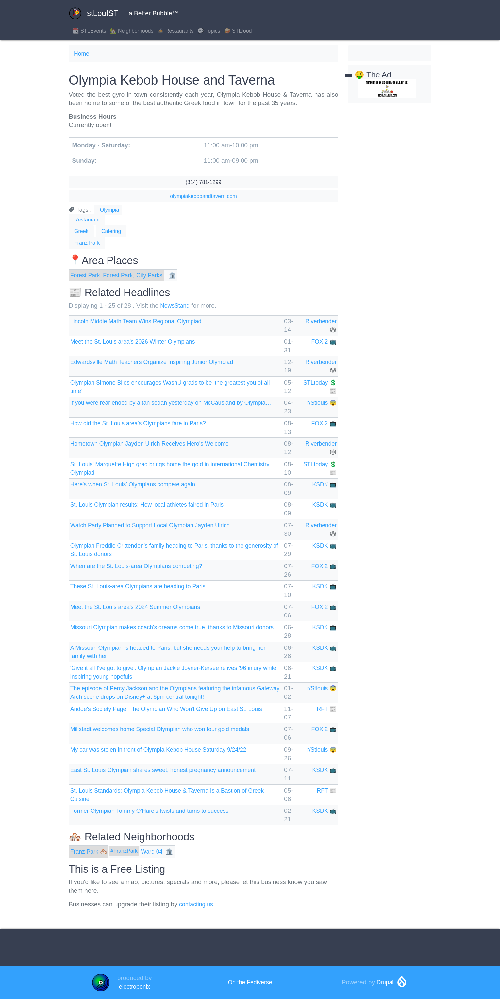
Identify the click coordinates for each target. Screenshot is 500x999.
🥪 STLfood (238, 31)
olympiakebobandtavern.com (203, 196)
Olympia (109, 210)
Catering (111, 231)
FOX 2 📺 (323, 341)
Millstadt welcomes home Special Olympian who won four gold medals (167, 729)
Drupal (385, 982)
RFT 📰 (326, 708)
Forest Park (86, 275)
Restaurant (87, 219)
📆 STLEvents (89, 31)
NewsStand (176, 305)
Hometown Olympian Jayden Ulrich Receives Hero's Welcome (156, 443)
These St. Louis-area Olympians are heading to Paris (144, 586)
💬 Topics (208, 31)
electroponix (134, 986)
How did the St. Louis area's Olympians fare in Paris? (144, 423)
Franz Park (87, 243)
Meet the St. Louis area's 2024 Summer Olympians (141, 606)
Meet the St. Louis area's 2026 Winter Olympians (138, 341)
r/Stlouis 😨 (321, 402)
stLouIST (93, 13)
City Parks (156, 275)
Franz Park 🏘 (90, 851)
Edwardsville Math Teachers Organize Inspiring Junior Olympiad (159, 361)
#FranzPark (127, 851)
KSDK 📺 (323, 484)
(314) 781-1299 (203, 182)
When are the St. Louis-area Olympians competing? (142, 566)
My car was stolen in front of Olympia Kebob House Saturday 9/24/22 (166, 749)
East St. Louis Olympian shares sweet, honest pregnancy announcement (171, 769)
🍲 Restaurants (176, 31)
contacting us (197, 904)
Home (82, 53)
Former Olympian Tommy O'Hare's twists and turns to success (156, 810)
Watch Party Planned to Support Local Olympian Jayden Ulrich (157, 525)
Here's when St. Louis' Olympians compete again (138, 484)
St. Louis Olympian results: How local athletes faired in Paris (154, 504)
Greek (81, 231)
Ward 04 (156, 851)
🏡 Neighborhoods (132, 31)
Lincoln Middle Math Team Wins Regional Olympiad (141, 321)
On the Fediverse (250, 982)
